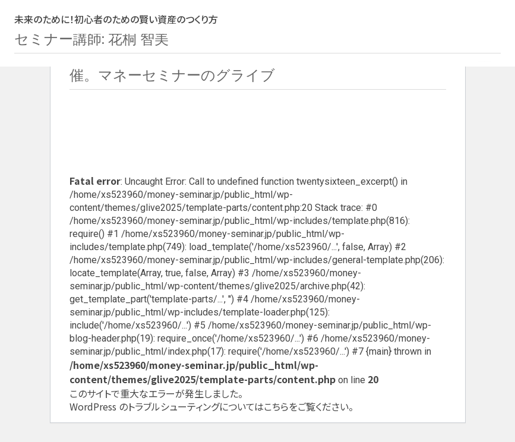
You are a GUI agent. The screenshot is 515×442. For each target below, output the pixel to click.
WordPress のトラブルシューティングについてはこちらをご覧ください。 (211, 406)
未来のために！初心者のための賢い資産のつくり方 (116, 19)
